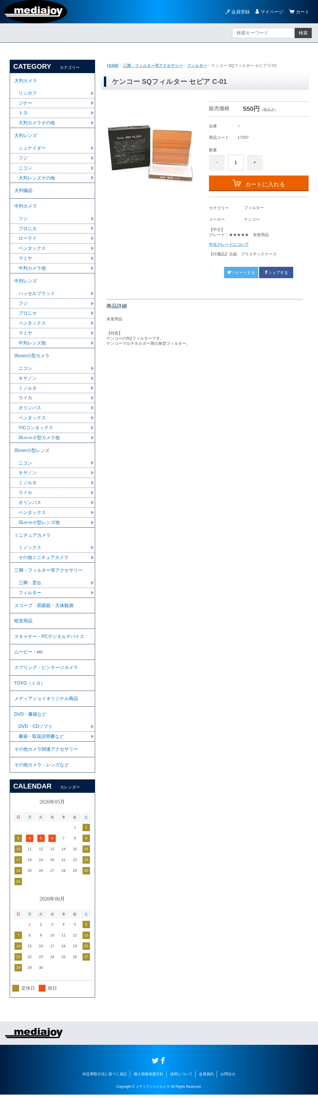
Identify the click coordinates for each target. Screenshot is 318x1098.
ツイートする (241, 272)
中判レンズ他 (32, 344)
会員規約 (206, 1077)
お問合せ (228, 1077)
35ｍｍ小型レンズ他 (39, 524)
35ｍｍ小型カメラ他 (39, 439)
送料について (181, 1077)
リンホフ (28, 93)
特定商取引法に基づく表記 (105, 1077)
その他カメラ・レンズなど (41, 767)
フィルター (197, 65)
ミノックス (30, 549)
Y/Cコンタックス (36, 429)
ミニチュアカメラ (32, 536)
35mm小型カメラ (32, 356)
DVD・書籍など (30, 717)
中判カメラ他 (32, 269)
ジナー (25, 103)
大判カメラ (25, 80)
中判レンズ (25, 281)
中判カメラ (25, 206)
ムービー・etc (28, 654)
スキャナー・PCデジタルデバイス (49, 638)
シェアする (276, 272)
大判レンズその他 (37, 178)
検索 (303, 32)
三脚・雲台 (30, 584)
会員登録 (240, 11)
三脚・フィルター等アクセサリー (153, 65)
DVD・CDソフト (36, 729)
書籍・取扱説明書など (41, 739)
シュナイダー (32, 148)
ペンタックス (32, 249)
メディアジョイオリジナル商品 (46, 701)
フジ (23, 158)
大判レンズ (25, 135)
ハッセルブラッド (37, 294)
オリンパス (30, 409)
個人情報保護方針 (148, 1077)
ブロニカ (28, 229)
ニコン (25, 168)
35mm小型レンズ (32, 451)
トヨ (23, 113)
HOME (113, 65)
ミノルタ (28, 389)
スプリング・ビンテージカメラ (46, 670)
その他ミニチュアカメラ (44, 559)
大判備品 (23, 191)
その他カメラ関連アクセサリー (46, 752)
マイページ (271, 11)
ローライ (28, 239)
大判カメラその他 (37, 123)
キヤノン (28, 379)
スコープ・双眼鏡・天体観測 (43, 607)
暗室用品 (23, 623)
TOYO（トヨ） (29, 685)
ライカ (25, 399)
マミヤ (25, 259)
